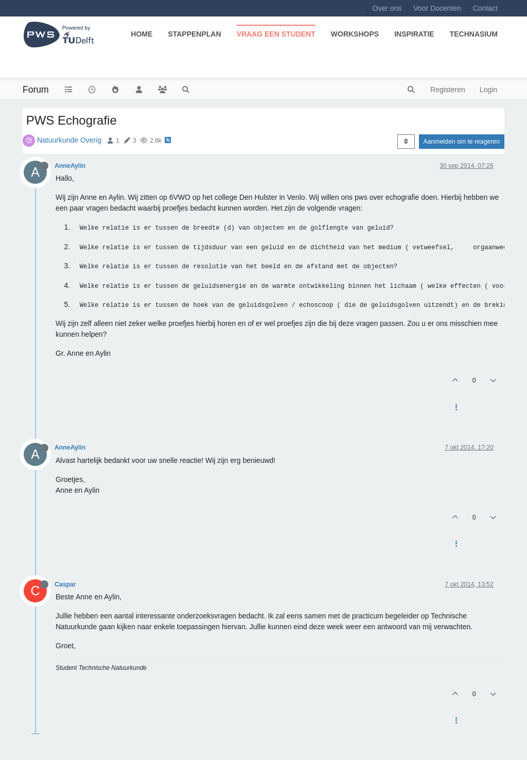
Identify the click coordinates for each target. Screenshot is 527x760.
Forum (36, 89)
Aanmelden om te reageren (462, 141)
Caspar (65, 584)
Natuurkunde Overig (69, 140)
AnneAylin (70, 165)
